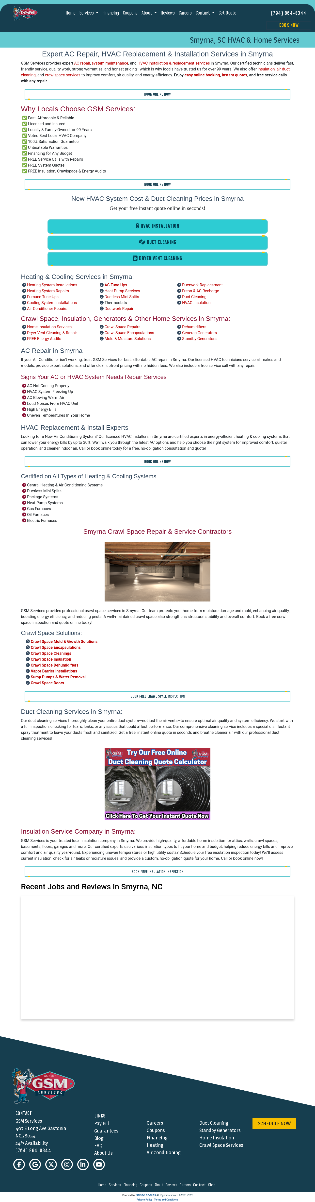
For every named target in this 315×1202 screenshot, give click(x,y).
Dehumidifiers (194, 327)
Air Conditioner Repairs (47, 308)
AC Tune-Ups (116, 285)
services (116, 1185)
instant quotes (234, 74)
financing (131, 1185)
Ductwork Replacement (202, 285)
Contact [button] (203, 13)
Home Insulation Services (49, 327)
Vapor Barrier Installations (54, 671)
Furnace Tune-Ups (43, 296)
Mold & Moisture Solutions (128, 338)
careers (186, 1185)
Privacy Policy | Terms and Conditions (157, 1200)
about (160, 1185)
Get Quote (227, 13)
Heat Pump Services (122, 291)
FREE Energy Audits (44, 338)
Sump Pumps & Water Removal (58, 676)
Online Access (146, 1195)
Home (71, 13)
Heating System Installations (52, 285)
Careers (185, 13)
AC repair (82, 63)
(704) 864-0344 (289, 13)
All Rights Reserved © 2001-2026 (175, 1195)
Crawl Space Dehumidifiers (55, 665)
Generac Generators (199, 332)
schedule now (274, 1123)
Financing (110, 13)
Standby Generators (199, 338)
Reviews (168, 13)
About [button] (147, 13)
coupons (147, 1185)
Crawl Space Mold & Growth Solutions (64, 641)
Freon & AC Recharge (200, 291)
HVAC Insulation (196, 302)
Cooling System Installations (52, 302)
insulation (266, 69)
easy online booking (202, 74)
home (103, 1185)
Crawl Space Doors (47, 682)
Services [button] (87, 13)
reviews (172, 1185)
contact (200, 1185)
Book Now (289, 25)
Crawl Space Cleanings (51, 653)
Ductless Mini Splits (122, 296)
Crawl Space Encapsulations (129, 332)
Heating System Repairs (48, 291)
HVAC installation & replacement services (174, 63)
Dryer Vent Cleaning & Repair (52, 332)
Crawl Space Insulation (51, 659)
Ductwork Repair (119, 308)
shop (212, 1185)
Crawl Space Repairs (123, 327)
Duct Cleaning (194, 296)
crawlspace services (62, 74)
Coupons (130, 13)
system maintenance (110, 63)
